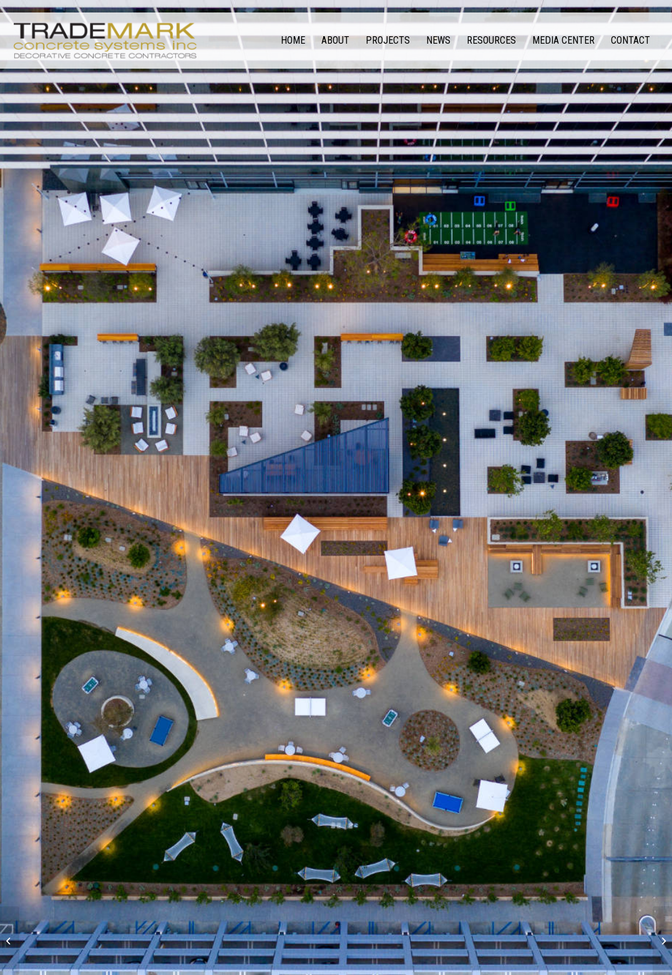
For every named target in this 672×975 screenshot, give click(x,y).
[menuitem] (293, 40)
